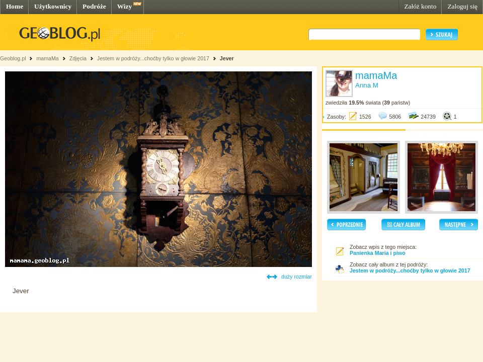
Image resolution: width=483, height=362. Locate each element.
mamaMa (47, 58)
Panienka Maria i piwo (378, 253)
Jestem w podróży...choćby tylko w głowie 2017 (153, 58)
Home (14, 6)
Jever (227, 58)
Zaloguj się (462, 6)
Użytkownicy (52, 6)
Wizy (124, 6)
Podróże (94, 6)
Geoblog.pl (13, 58)
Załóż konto (420, 6)
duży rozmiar (296, 277)
